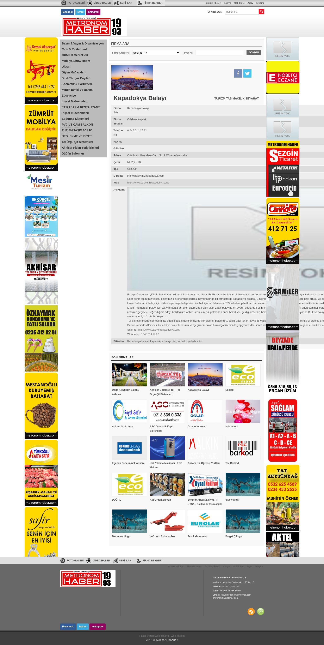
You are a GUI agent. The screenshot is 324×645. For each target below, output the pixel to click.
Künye (227, 3)
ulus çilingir (232, 499)
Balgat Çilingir (233, 536)
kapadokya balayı (178, 303)
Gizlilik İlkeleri (213, 3)
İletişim (260, 3)
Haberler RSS (251, 611)
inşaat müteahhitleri (75, 113)
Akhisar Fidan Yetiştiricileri (80, 147)
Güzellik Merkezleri (75, 55)
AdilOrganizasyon (160, 499)
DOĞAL (116, 499)
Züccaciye (69, 95)
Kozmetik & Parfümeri (77, 84)
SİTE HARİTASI (260, 611)
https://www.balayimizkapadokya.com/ (148, 182)
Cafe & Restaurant (74, 49)
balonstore (231, 426)
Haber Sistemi (147, 635)
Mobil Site (239, 3)
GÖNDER (254, 52)
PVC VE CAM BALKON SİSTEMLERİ (77, 125)
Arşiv (250, 3)
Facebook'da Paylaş (238, 73)
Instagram (93, 12)
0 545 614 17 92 (150, 334)
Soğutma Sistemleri (75, 118)
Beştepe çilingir (121, 536)
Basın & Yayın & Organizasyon (83, 43)
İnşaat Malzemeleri (74, 101)
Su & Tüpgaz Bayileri (76, 78)
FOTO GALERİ (76, 2)
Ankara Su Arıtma (122, 426)
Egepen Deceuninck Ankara (128, 463)
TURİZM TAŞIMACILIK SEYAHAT (77, 131)
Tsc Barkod (232, 463)
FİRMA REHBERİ (153, 2)
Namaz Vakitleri (176, 566)
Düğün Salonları (73, 153)
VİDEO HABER (102, 2)
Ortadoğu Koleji (197, 426)
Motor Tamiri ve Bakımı (77, 89)
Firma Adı (188, 53)
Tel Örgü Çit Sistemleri (77, 142)
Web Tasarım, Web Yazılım (170, 635)
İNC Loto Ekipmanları (162, 536)
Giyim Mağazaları (73, 72)
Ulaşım (66, 66)
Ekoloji (229, 389)
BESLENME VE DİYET (77, 136)
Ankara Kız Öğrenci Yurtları (204, 463)
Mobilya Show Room (76, 60)
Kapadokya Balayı (198, 389)
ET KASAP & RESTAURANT (81, 107)
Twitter (80, 12)
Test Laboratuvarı (198, 536)
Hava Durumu (194, 566)
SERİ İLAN (126, 2)
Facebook (67, 12)
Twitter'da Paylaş (247, 73)
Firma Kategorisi (121, 53)
